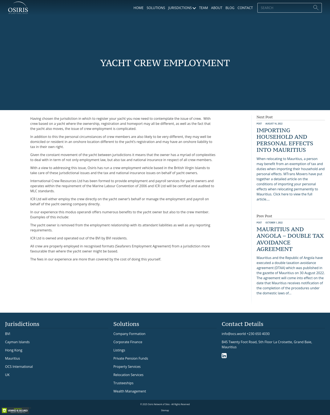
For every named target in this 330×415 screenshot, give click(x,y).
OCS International (19, 366)
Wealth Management (129, 391)
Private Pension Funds (130, 358)
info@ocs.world (234, 333)
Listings (119, 350)
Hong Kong (13, 350)
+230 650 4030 (258, 333)
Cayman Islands (17, 342)
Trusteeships (123, 383)
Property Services (127, 366)
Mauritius (12, 358)
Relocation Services (128, 374)
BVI (7, 333)
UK (7, 374)
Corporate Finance (127, 342)
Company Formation (129, 333)
